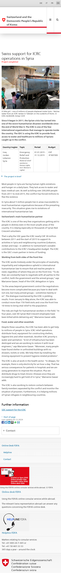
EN (58, 3)
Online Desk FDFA (10, 434)
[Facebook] (3, 410)
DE (41, 3)
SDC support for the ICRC (14, 398)
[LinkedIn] (9, 410)
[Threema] (12, 410)
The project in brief (12, 165)
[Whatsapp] (15, 410)
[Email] (18, 410)
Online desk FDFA (11, 480)
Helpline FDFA (9, 521)
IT (46, 3)
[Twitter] (6, 410)
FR (52, 3)
